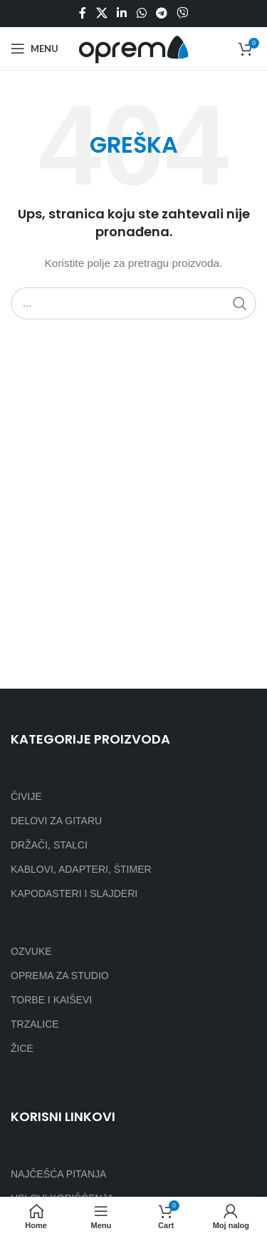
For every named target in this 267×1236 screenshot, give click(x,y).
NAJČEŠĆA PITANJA (58, 1174)
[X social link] (101, 13)
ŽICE (22, 1048)
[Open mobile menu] (35, 48)
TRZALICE (35, 1024)
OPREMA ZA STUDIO (60, 975)
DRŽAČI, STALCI (49, 845)
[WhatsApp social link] (141, 13)
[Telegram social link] (161, 13)
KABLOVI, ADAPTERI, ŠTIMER (81, 869)
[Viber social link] (182, 13)
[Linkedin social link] (122, 13)
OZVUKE (31, 951)
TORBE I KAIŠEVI (51, 999)
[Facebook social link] (82, 13)
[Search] (133, 303)
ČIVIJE (26, 796)
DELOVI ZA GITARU (56, 820)
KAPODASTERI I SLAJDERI (74, 893)
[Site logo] (133, 48)
